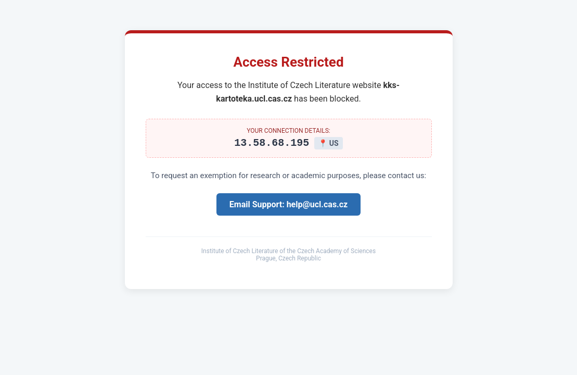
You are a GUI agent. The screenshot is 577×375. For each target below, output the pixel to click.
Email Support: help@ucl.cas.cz (288, 206)
